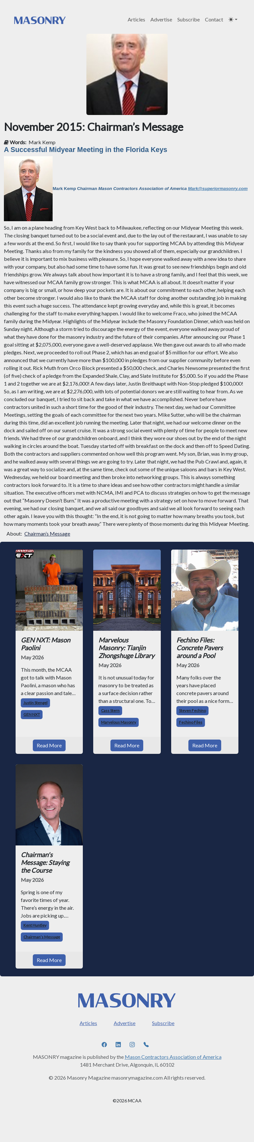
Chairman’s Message (47, 533)
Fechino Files (190, 722)
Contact (214, 19)
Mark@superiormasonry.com (218, 188)
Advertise (161, 19)
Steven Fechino (192, 710)
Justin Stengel (35, 702)
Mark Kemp (42, 142)
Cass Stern (110, 710)
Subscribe (188, 19)
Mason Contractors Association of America (173, 1057)
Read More (49, 745)
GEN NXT (31, 714)
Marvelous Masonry (118, 722)
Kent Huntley (34, 925)
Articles (136, 19)
